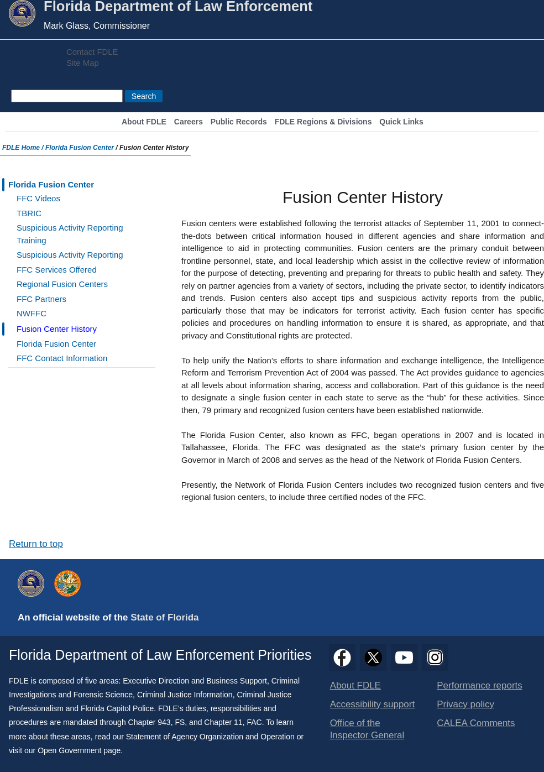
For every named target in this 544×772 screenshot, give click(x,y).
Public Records (239, 122)
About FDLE (144, 122)
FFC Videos (38, 198)
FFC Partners (41, 299)
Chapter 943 (149, 722)
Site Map (82, 63)
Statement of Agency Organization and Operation (210, 736)
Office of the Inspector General (367, 729)
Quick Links (401, 122)
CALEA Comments (476, 723)
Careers (188, 122)
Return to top (36, 544)
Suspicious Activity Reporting (70, 254)
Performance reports (479, 685)
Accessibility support (372, 704)
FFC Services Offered (57, 269)
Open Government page (79, 750)
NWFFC (31, 313)
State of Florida (164, 617)
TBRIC (29, 213)
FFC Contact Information (62, 358)
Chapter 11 (223, 722)
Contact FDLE (92, 52)
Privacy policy (465, 704)
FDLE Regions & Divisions (323, 122)
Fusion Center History (57, 328)
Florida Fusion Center (79, 148)
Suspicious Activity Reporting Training (70, 234)
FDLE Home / (23, 148)
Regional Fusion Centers (62, 284)
